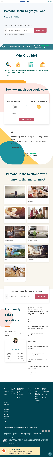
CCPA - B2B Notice (46, 401)
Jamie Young (32, 307)
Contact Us (37, 400)
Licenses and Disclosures (37, 433)
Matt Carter (39, 307)
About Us (37, 388)
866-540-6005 (15, 347)
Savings (5, 418)
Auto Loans (6, 411)
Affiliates (29, 388)
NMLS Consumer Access (26, 433)
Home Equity (6, 409)
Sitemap (37, 402)
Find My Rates (26, 119)
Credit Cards (6, 416)
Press (36, 398)
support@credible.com (15, 345)
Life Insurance (6, 404)
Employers (30, 390)
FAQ (12, 391)
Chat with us (15, 349)
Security (13, 393)
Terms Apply (28, 453)
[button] (40, 30)
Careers (37, 396)
